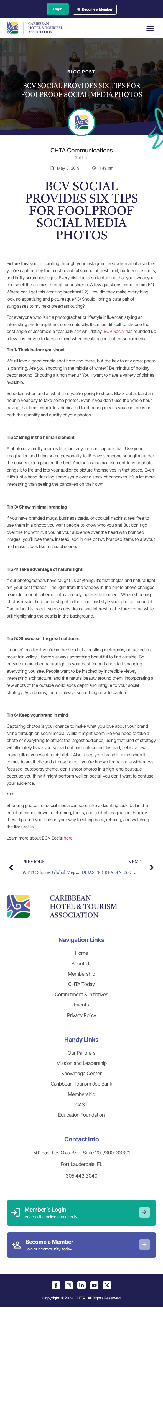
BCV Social (114, 331)
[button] (150, 28)
